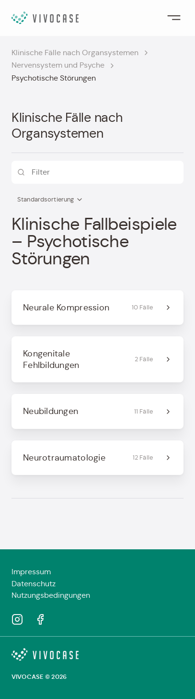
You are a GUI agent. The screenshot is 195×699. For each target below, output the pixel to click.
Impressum (31, 571)
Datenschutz (33, 583)
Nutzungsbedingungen (50, 595)
